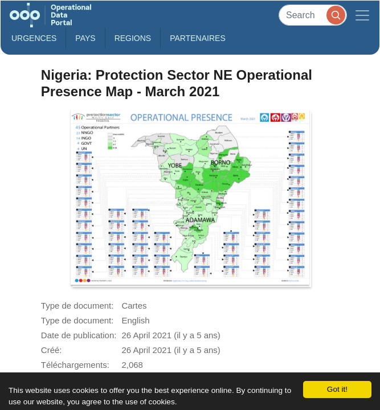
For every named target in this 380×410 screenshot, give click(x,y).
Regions (133, 38)
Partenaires (198, 38)
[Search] (313, 15)
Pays (85, 38)
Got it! (337, 389)
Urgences (33, 38)
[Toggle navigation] (362, 15)
